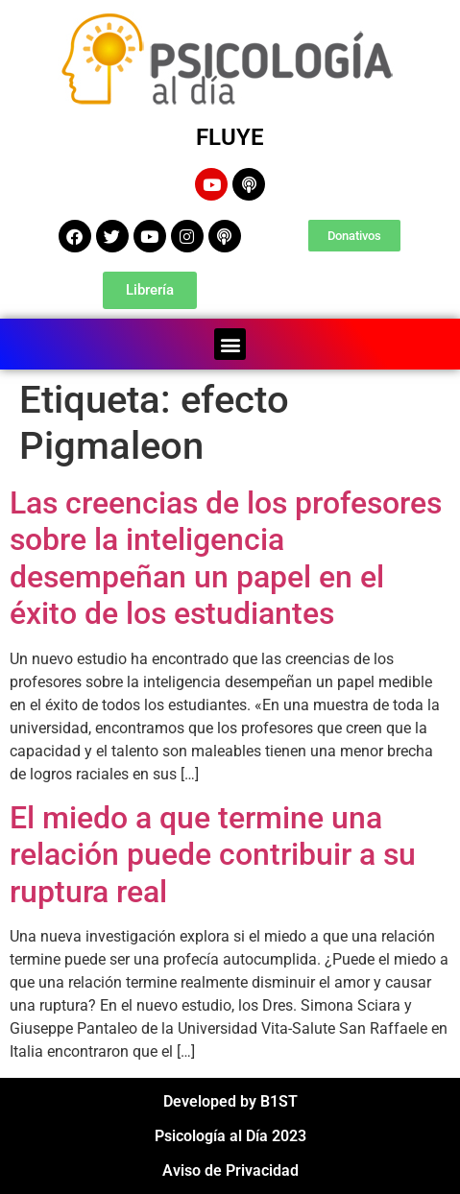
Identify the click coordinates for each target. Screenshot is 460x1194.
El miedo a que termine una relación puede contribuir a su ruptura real (213, 855)
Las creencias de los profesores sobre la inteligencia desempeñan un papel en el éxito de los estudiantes (226, 558)
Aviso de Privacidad (230, 1170)
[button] (230, 344)
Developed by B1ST (230, 1101)
